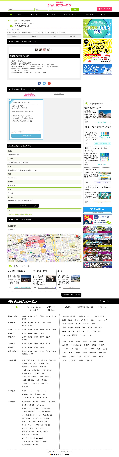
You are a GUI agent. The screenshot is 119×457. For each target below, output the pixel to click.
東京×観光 (52, 360)
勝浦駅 (64, 356)
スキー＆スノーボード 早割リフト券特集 (34, 441)
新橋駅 (94, 345)
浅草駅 (99, 349)
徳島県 (42, 347)
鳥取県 (24, 343)
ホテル (93, 320)
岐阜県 (30, 333)
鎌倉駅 (85, 352)
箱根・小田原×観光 (28, 360)
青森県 (30, 316)
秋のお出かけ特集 (27, 428)
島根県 (30, 343)
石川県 (36, 329)
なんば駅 (87, 356)
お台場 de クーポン (28, 397)
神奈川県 (30, 323)
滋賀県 (42, 337)
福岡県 (24, 351)
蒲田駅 (105, 349)
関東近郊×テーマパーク (29, 363)
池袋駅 (85, 341)
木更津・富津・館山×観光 (30, 376)
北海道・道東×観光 (28, 380)
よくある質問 (34, 310)
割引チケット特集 (42, 431)
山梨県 (48, 329)
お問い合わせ (51, 310)
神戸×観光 (34, 366)
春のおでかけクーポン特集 (30, 444)
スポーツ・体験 (102, 320)
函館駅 (81, 360)
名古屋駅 (72, 356)
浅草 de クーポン (42, 391)
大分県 (48, 351)
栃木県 (24, 325)
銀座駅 (101, 341)
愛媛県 (30, 347)
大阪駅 (79, 356)
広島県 (42, 343)
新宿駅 (78, 341)
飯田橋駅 (86, 345)
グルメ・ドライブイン (82, 323)
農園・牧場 (98, 327)
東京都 (24, 323)
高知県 (36, 347)
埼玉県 (37, 323)
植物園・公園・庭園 (68, 331)
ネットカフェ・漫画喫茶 (69, 335)
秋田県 (48, 316)
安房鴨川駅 (93, 352)
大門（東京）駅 (75, 349)
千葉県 (43, 323)
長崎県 (36, 351)
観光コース (80, 331)
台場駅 (85, 349)
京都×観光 (25, 386)
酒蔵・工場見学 (87, 327)
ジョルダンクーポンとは (33, 307)
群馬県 (30, 325)
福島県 (24, 319)
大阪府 (24, 337)
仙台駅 (64, 360)
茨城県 (49, 323)
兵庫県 (30, 337)
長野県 (54, 329)
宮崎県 (54, 351)
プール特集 (40, 405)
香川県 (24, 347)
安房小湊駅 (102, 352)
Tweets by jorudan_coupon (97, 212)
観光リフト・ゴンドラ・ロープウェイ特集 (35, 421)
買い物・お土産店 (67, 323)
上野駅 (92, 349)
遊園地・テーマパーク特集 (30, 408)
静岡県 (36, 333)
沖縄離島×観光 (26, 373)
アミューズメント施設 (93, 331)
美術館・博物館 (99, 316)
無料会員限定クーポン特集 (30, 435)
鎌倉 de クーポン (27, 394)
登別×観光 (35, 383)
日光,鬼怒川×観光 (39, 373)
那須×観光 (43, 366)
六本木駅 (65, 345)
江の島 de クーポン (28, 391)
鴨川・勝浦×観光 (45, 376)
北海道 (24, 316)
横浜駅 (71, 352)
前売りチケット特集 (28, 431)
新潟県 (24, 329)
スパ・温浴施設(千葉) (44, 411)
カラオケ (82, 335)
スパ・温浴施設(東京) (28, 411)
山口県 (48, 343)
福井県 (42, 329)
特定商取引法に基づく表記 (85, 307)
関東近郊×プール (44, 363)
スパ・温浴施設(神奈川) (29, 415)
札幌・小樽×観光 (41, 380)
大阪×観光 (25, 366)
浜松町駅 (102, 345)
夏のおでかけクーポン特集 (30, 401)
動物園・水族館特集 (28, 405)
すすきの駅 (72, 360)
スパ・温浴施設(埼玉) (45, 415)
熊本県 (42, 351)
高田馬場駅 (93, 341)
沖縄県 (31, 354)
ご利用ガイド (51, 307)
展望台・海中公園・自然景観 (71, 327)
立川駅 (64, 352)
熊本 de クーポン (42, 397)
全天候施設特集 (45, 408)
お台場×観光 (26, 370)
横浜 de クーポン (40, 394)
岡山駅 (101, 356)
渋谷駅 (71, 341)
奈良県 (48, 337)
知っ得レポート (40, 428)
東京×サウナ (26, 383)
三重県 (42, 333)
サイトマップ (102, 307)
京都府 (36, 337)
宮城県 (42, 316)
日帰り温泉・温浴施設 (69, 316)
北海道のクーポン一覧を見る (71, 294)
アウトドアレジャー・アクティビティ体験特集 (36, 425)
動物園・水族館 (67, 320)
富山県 (30, 329)
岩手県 (36, 316)
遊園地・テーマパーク (85, 316)
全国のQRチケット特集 (48, 401)
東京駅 (64, 341)
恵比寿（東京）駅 (76, 345)
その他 (90, 335)
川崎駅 (78, 352)
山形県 (54, 316)
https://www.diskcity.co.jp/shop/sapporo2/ (20, 214)
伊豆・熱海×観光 (41, 360)
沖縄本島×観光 (47, 370)
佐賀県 (30, 351)
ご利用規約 (68, 307)
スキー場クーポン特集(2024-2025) (32, 438)
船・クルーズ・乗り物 (81, 320)
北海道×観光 (36, 370)
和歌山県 (25, 340)
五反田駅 (65, 349)
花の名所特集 (26, 418)
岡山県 (36, 343)
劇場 (93, 323)
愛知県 (24, 333)
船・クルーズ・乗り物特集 (41, 418)
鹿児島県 (25, 354)
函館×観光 (44, 383)
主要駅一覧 (89, 360)
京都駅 (95, 356)
